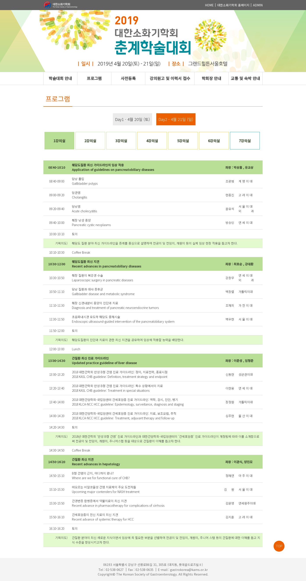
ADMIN (258, 5)
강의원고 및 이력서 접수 (170, 78)
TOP (279, 546)
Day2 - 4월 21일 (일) (175, 119)
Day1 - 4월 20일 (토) (132, 119)
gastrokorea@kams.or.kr (189, 569)
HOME (209, 5)
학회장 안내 (211, 78)
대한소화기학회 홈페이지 (233, 5)
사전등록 (128, 78)
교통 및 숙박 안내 (245, 78)
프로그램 (94, 78)
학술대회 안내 (60, 78)
